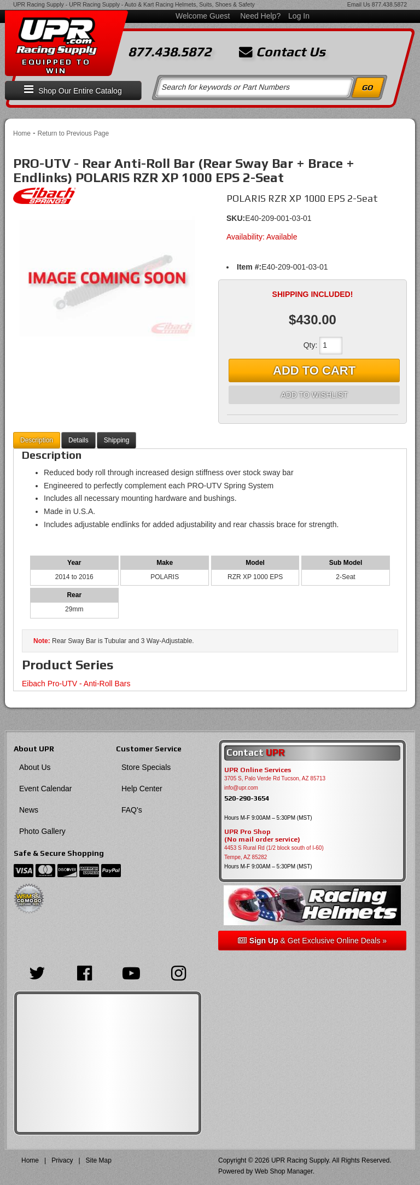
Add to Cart (314, 370)
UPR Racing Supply (38, 4)
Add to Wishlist (314, 394)
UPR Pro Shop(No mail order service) (262, 835)
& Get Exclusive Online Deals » (312, 940)
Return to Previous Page (73, 133)
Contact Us (282, 52)
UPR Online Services (257, 770)
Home (22, 133)
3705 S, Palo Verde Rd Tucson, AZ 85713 (274, 778)
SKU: (235, 218)
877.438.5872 (389, 4)
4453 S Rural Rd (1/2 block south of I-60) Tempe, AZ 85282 (274, 852)
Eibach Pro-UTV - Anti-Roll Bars (76, 683)
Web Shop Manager (284, 1171)
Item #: (249, 266)
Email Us (358, 4)
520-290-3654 (246, 798)
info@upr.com (241, 788)
